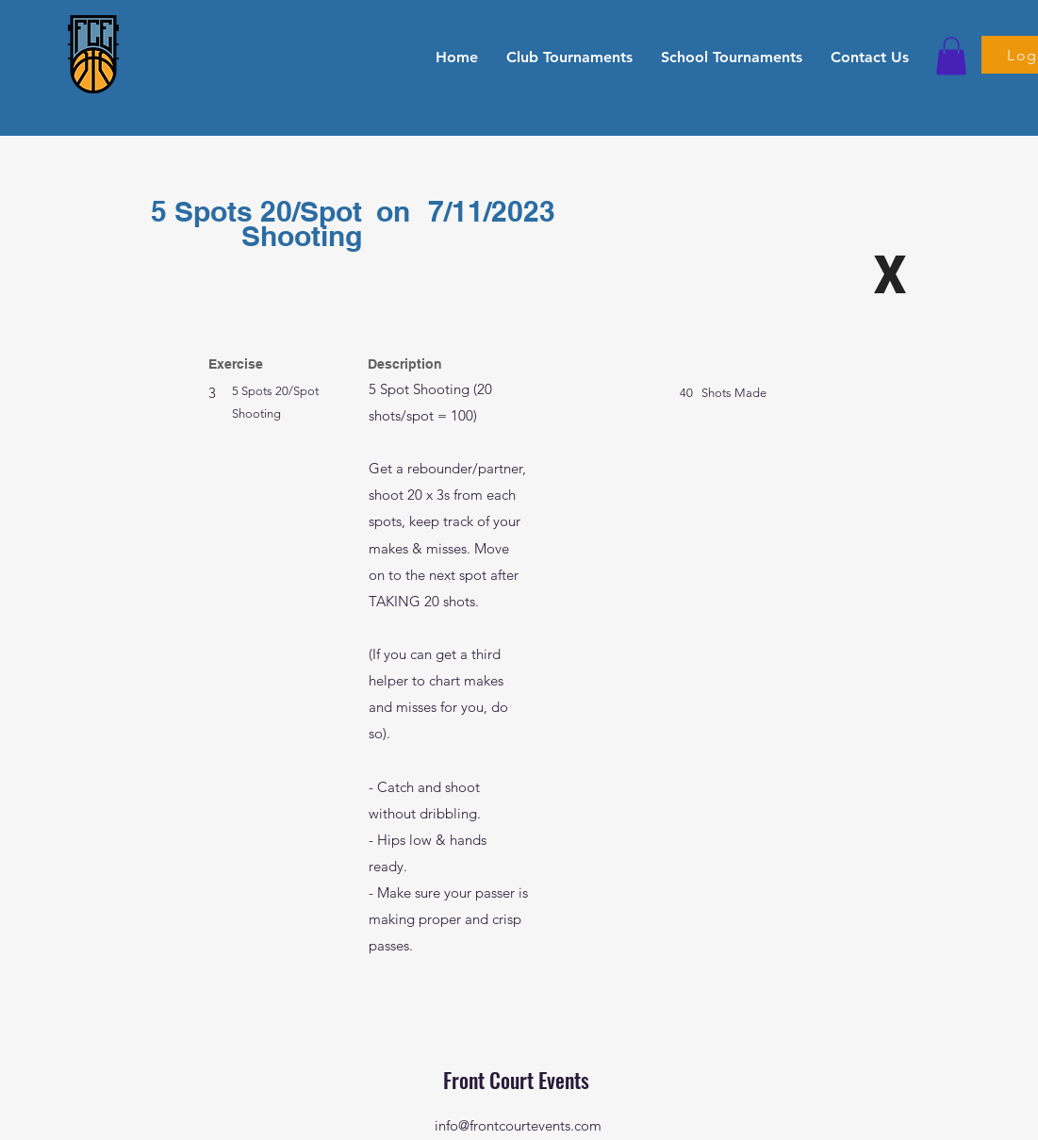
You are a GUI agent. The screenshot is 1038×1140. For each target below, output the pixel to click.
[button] (569, 56)
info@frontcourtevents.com (518, 1125)
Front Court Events (518, 1080)
